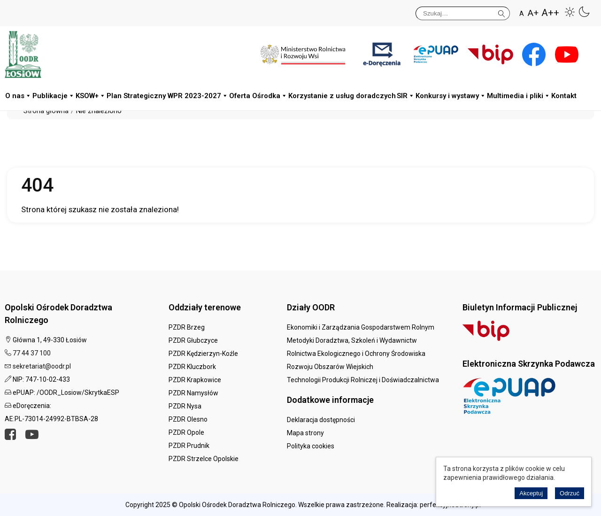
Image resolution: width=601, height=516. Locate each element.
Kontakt (564, 96)
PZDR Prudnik (189, 445)
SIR (406, 96)
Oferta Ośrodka (258, 96)
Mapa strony (305, 433)
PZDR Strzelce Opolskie (204, 458)
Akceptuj (531, 493)
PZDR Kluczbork (192, 366)
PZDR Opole (186, 432)
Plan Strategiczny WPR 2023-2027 (167, 96)
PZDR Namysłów (193, 393)
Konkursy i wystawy (451, 96)
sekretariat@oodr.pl (42, 366)
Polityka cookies (310, 446)
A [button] (521, 13)
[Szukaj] (463, 13)
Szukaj (501, 12)
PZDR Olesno (188, 419)
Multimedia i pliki (518, 96)
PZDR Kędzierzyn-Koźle (203, 353)
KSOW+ (91, 96)
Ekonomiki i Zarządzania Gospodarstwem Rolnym (360, 327)
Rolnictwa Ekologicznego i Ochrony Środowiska (356, 353)
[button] (570, 12)
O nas (18, 96)
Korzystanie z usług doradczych (342, 96)
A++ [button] (550, 13)
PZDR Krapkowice (195, 380)
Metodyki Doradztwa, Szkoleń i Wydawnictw (352, 340)
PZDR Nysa (185, 406)
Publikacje (53, 96)
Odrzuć (569, 493)
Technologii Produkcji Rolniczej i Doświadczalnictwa (363, 380)
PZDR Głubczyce (193, 340)
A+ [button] (533, 12)
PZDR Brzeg (187, 327)
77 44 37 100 (32, 353)
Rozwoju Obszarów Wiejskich (330, 366)
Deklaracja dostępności (321, 420)
